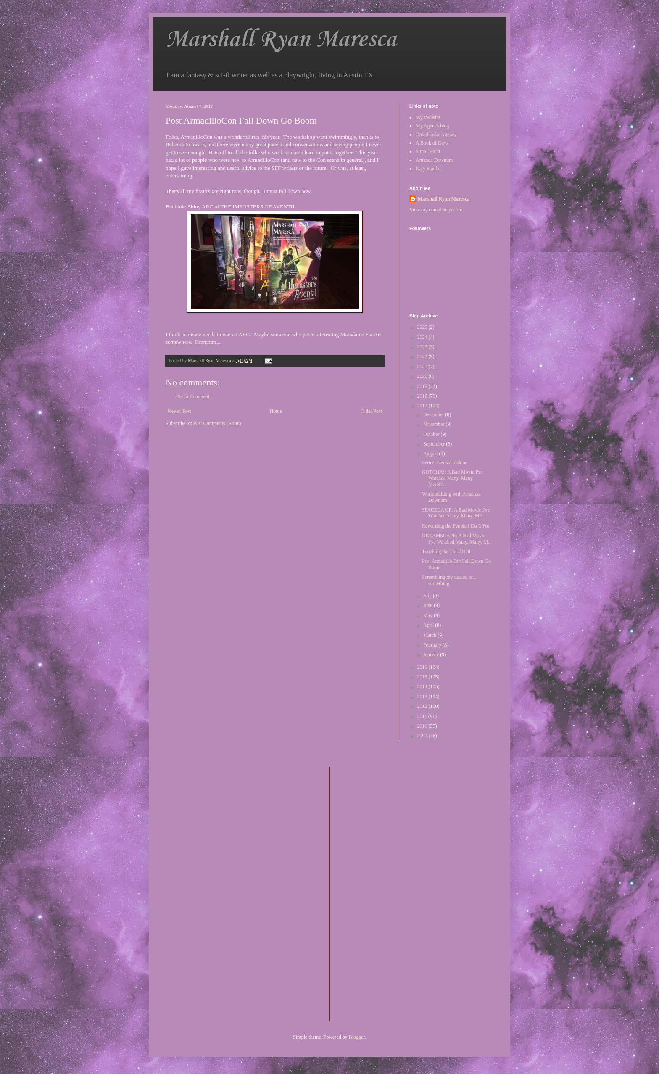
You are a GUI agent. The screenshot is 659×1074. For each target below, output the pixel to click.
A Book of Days (432, 143)
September (434, 444)
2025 (423, 327)
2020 (423, 376)
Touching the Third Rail (446, 551)
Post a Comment (192, 396)
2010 (423, 726)
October (432, 434)
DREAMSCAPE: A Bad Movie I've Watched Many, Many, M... (457, 538)
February (433, 645)
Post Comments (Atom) (217, 423)
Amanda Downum (434, 160)
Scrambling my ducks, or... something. (449, 580)
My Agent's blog (432, 126)
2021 (423, 366)
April (429, 625)
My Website (428, 117)
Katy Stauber (429, 169)
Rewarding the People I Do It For (456, 526)
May (428, 615)
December (434, 414)
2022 (423, 356)
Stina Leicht (428, 151)
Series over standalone (444, 462)
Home (276, 411)
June (428, 605)
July (428, 596)
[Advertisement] (369, 893)
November (434, 424)
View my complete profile (435, 210)
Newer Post (179, 411)
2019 (423, 386)
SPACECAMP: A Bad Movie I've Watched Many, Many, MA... (456, 513)
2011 (423, 716)
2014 (423, 686)
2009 (423, 736)
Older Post (371, 411)
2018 (423, 396)
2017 (423, 406)
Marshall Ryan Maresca (281, 39)
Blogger (357, 1037)
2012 (423, 706)
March (430, 635)
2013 (423, 696)
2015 (423, 677)
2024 (423, 337)
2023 (423, 347)
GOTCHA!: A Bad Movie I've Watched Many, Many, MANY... (452, 478)
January (431, 654)
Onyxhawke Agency (436, 134)
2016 (423, 667)
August (431, 454)
